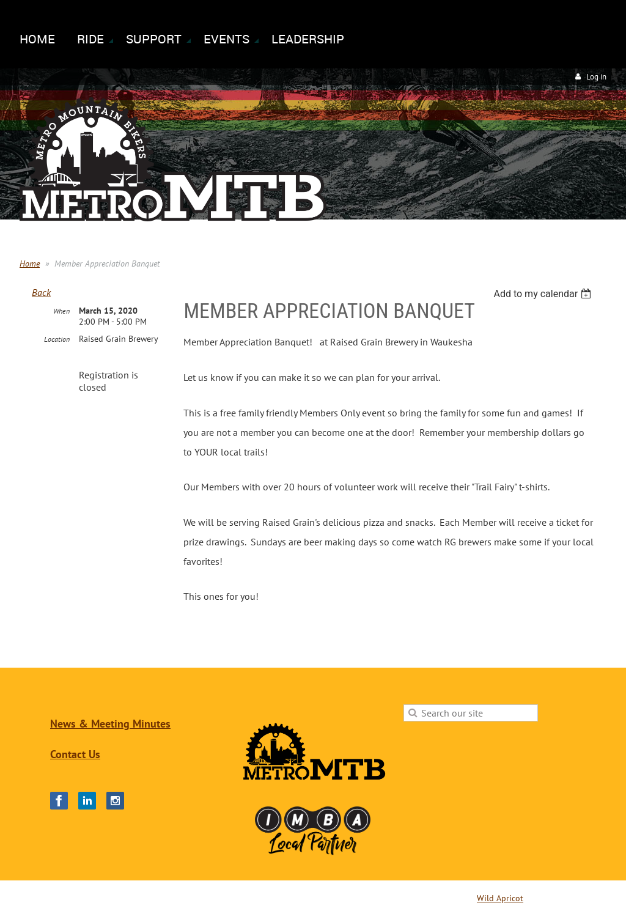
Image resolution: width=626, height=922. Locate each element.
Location (57, 339)
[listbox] (543, 293)
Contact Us (75, 754)
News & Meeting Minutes (110, 724)
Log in (596, 77)
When (61, 310)
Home (30, 263)
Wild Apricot (500, 898)
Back (41, 292)
